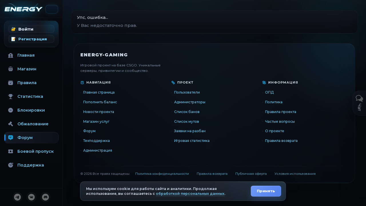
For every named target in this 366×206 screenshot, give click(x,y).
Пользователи (187, 92)
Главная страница (99, 92)
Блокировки (26, 110)
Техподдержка (96, 140)
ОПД (269, 92)
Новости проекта (98, 112)
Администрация (97, 150)
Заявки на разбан (190, 131)
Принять (266, 191)
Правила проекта (280, 112)
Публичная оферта (251, 174)
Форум (20, 137)
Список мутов (186, 121)
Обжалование (28, 124)
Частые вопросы (280, 121)
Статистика (25, 96)
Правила (22, 83)
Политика (274, 102)
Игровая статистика (192, 140)
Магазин (22, 69)
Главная (21, 55)
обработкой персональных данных (190, 193)
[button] (31, 29)
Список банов (187, 112)
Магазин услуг (96, 121)
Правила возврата (281, 140)
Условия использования (295, 174)
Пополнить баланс (100, 102)
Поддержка (26, 165)
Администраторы (189, 102)
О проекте (274, 131)
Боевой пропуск (31, 151)
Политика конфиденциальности (162, 174)
